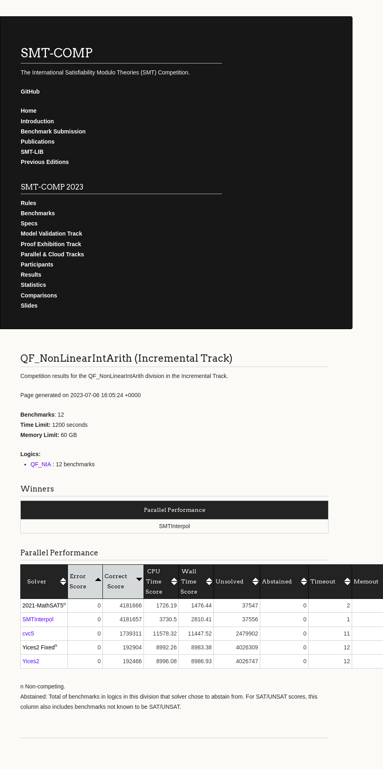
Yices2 (30, 661)
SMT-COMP (57, 53)
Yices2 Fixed (38, 647)
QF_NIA (40, 464)
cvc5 (28, 633)
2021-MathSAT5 (42, 605)
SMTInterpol (37, 619)
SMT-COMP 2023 (52, 187)
